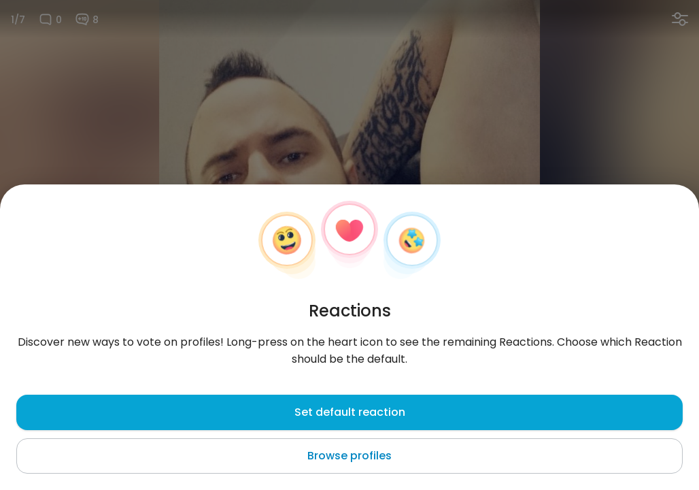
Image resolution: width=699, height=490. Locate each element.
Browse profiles (349, 455)
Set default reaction (349, 412)
